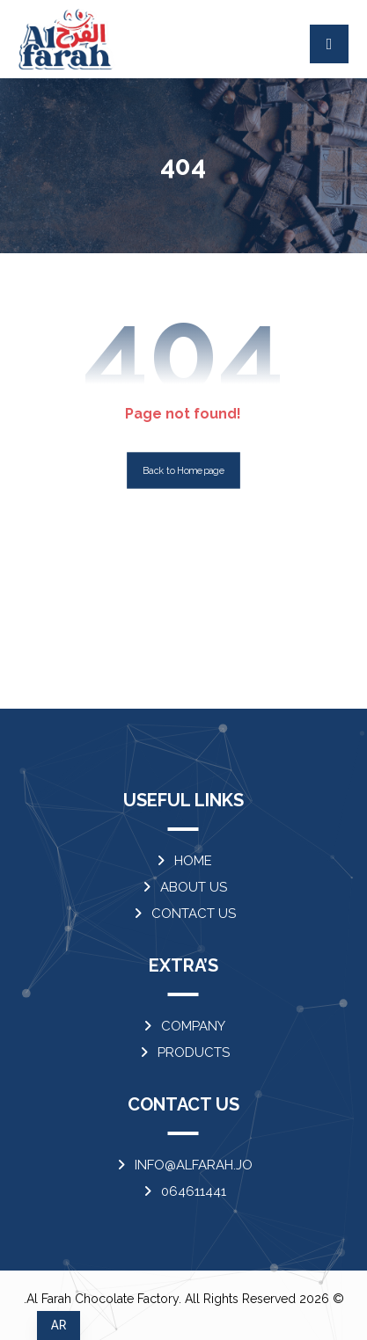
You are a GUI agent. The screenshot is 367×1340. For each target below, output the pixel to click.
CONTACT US (183, 913)
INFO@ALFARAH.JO (183, 1165)
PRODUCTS (183, 1052)
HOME (183, 861)
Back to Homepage (183, 471)
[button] (329, 44)
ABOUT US (183, 887)
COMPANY (183, 1026)
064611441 (183, 1191)
